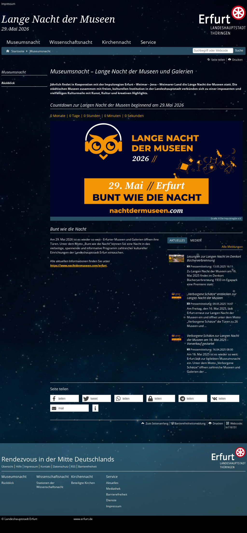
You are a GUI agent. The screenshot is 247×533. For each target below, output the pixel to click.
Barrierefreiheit (116, 494)
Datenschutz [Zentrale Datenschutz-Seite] (61, 466)
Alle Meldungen (232, 247)
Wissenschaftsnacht (70, 42)
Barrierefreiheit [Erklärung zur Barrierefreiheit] (87, 466)
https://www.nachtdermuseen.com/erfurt (78, 265)
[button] (64, 398)
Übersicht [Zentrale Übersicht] (7, 466)
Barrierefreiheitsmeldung (190, 423)
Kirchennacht (116, 42)
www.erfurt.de (83, 519)
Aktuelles (176, 240)
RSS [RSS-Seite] (73, 466)
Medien (195, 240)
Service (148, 42)
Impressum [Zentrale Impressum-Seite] (31, 466)
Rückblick (7, 483)
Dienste (111, 500)
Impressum (8, 4)
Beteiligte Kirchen (83, 483)
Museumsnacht (23, 42)
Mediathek (113, 489)
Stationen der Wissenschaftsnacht (49, 485)
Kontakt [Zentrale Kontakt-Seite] (45, 466)
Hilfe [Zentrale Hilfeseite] (19, 466)
